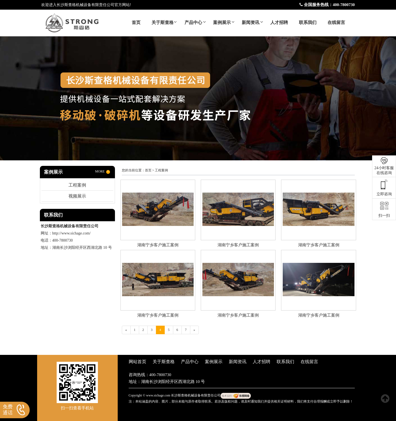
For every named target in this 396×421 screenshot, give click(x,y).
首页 (136, 22)
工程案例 (77, 185)
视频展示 (77, 196)
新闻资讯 (250, 22)
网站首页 (137, 361)
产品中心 (193, 22)
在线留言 (336, 22)
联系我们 (308, 22)
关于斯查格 (163, 22)
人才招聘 (279, 22)
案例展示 (222, 22)
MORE (102, 171)
